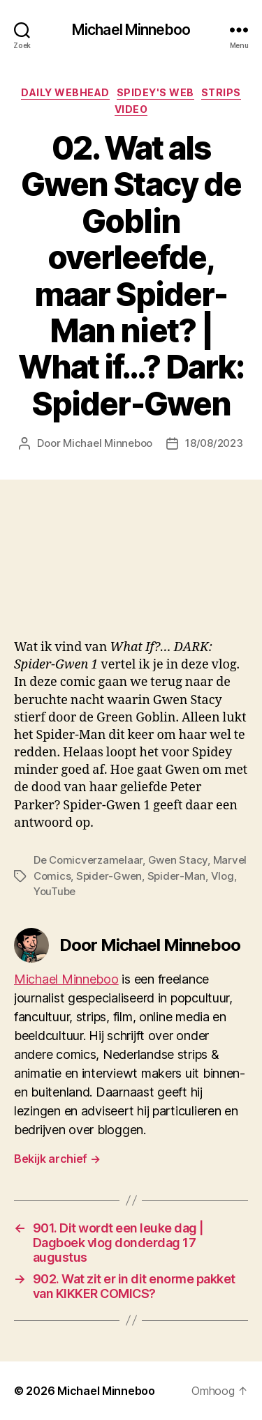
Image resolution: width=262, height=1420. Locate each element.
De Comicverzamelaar (88, 859)
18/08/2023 (213, 443)
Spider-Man (176, 876)
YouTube (54, 891)
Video (131, 109)
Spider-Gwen (109, 876)
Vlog (222, 876)
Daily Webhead (65, 92)
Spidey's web (155, 92)
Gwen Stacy (178, 859)
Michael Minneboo (131, 29)
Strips (221, 92)
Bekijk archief (57, 1159)
